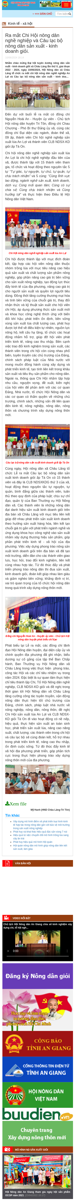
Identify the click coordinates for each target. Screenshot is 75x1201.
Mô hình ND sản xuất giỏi (31, 1149)
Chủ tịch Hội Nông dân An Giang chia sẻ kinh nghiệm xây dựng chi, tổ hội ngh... (37, 926)
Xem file (18, 803)
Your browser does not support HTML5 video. (37, 946)
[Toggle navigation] (66, 5)
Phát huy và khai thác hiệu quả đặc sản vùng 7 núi (40, 831)
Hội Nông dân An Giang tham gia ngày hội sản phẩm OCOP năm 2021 (37, 1194)
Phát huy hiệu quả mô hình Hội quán (32, 842)
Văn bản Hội (23, 863)
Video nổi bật (21, 918)
